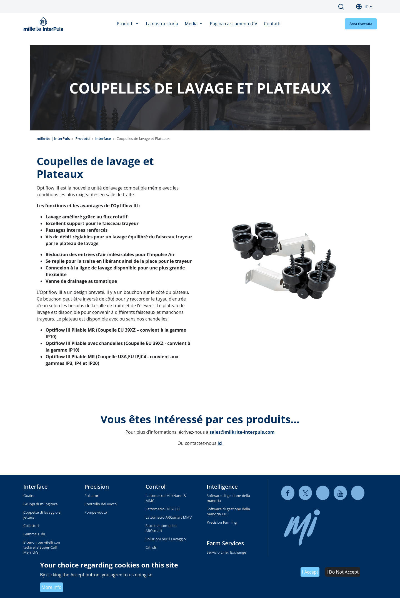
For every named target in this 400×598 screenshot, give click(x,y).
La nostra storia (162, 24)
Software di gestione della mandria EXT (228, 511)
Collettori (31, 525)
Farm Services (225, 543)
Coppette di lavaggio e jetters (42, 515)
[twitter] (305, 493)
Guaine (29, 495)
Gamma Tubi (34, 533)
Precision (96, 486)
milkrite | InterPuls (53, 138)
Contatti (272, 24)
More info (51, 587)
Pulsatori (91, 495)
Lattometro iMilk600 (162, 508)
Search (341, 7)
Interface (103, 138)
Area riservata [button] (360, 23)
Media (192, 24)
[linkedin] (323, 493)
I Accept (310, 572)
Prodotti (126, 24)
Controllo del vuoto (100, 503)
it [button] (366, 6)
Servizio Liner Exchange (226, 552)
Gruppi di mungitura (40, 503)
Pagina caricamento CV (234, 24)
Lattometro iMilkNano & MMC (166, 498)
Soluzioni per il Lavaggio (166, 538)
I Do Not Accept (343, 572)
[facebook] (288, 493)
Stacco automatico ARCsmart (161, 528)
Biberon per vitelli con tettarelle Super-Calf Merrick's (41, 547)
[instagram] (358, 493)
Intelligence (222, 486)
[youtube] (340, 493)
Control (156, 486)
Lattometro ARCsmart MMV (169, 517)
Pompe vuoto (95, 512)
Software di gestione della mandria (228, 498)
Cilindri (152, 547)
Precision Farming (222, 522)
